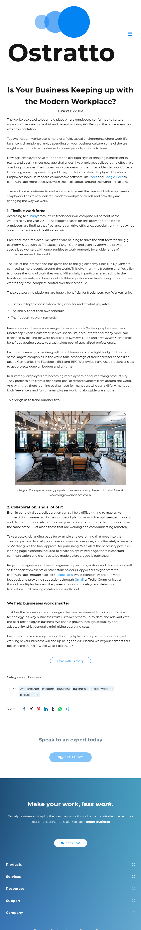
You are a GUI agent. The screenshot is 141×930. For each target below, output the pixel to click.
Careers (101, 880)
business (63, 639)
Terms (70, 880)
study (33, 166)
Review (85, 880)
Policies (55, 880)
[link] (24, 659)
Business (34, 627)
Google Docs (113, 127)
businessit (80, 639)
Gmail (79, 529)
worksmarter (29, 639)
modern (48, 639)
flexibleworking (102, 639)
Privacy (39, 880)
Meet (93, 127)
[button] (70, 814)
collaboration (29, 645)
